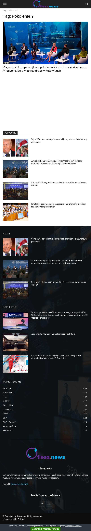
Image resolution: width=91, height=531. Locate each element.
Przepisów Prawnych (73, 526)
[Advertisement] (45, 104)
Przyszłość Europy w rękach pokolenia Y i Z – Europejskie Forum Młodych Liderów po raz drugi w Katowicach (45, 68)
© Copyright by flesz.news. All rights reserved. (23, 516)
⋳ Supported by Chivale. (14, 519)
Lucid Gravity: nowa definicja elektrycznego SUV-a (53, 334)
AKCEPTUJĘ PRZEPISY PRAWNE (45, 529)
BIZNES (6, 63)
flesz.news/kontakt (19, 484)
